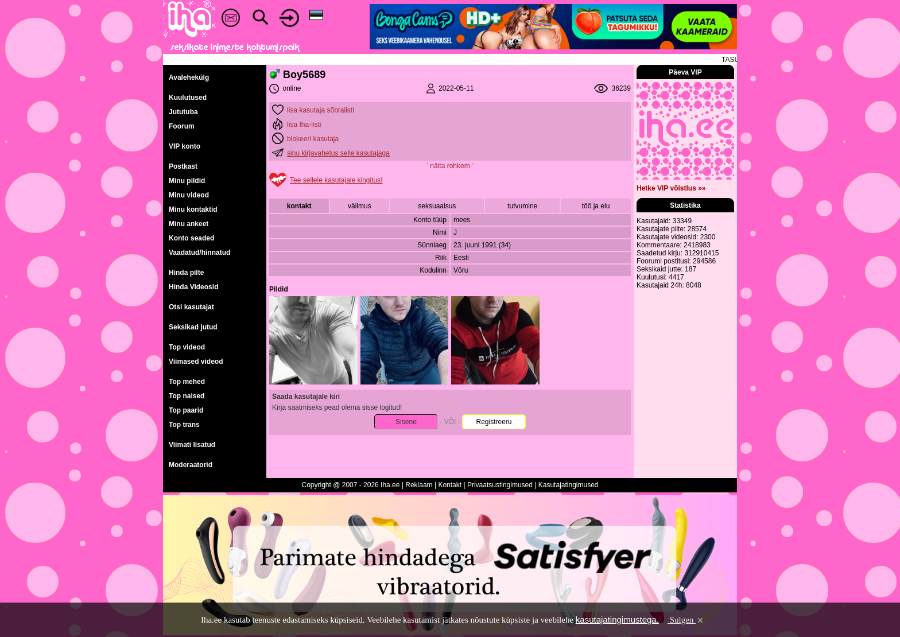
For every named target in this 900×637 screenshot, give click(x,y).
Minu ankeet (188, 224)
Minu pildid (187, 181)
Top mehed (187, 382)
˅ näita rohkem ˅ (450, 166)
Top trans (184, 425)
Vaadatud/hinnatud (199, 252)
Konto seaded (191, 238)
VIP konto (184, 146)
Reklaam (418, 485)
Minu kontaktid (193, 209)
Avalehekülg (189, 77)
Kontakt (449, 485)
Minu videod (189, 195)
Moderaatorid (190, 465)
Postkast (183, 166)
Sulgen (686, 619)
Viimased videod (196, 362)
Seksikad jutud (193, 327)
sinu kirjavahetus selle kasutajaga (338, 153)
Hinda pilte (186, 273)
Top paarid (186, 410)
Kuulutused (188, 98)
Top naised (186, 396)
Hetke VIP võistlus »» (671, 188)
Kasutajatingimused (568, 485)
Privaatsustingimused (500, 485)
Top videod (187, 347)
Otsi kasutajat (191, 307)
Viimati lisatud (192, 445)
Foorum (182, 126)
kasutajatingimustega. (617, 619)
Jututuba (183, 112)
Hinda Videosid (193, 287)
